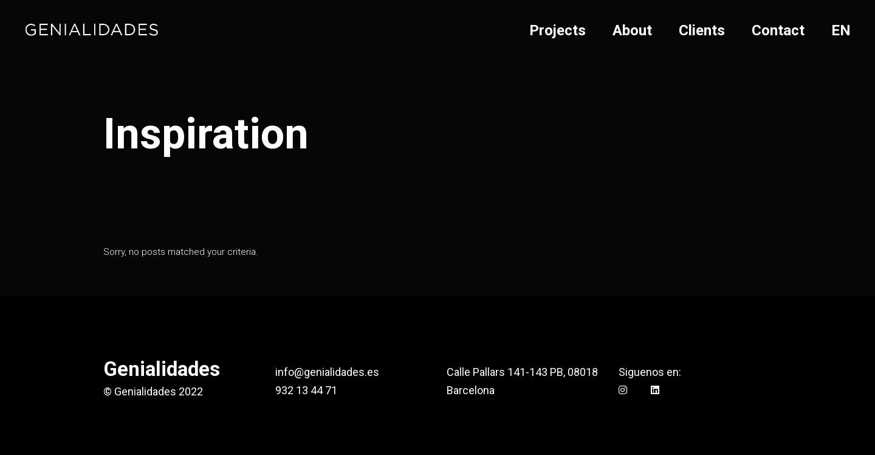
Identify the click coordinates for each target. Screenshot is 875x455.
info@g (292, 372)
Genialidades (161, 369)
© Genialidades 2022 (153, 391)
